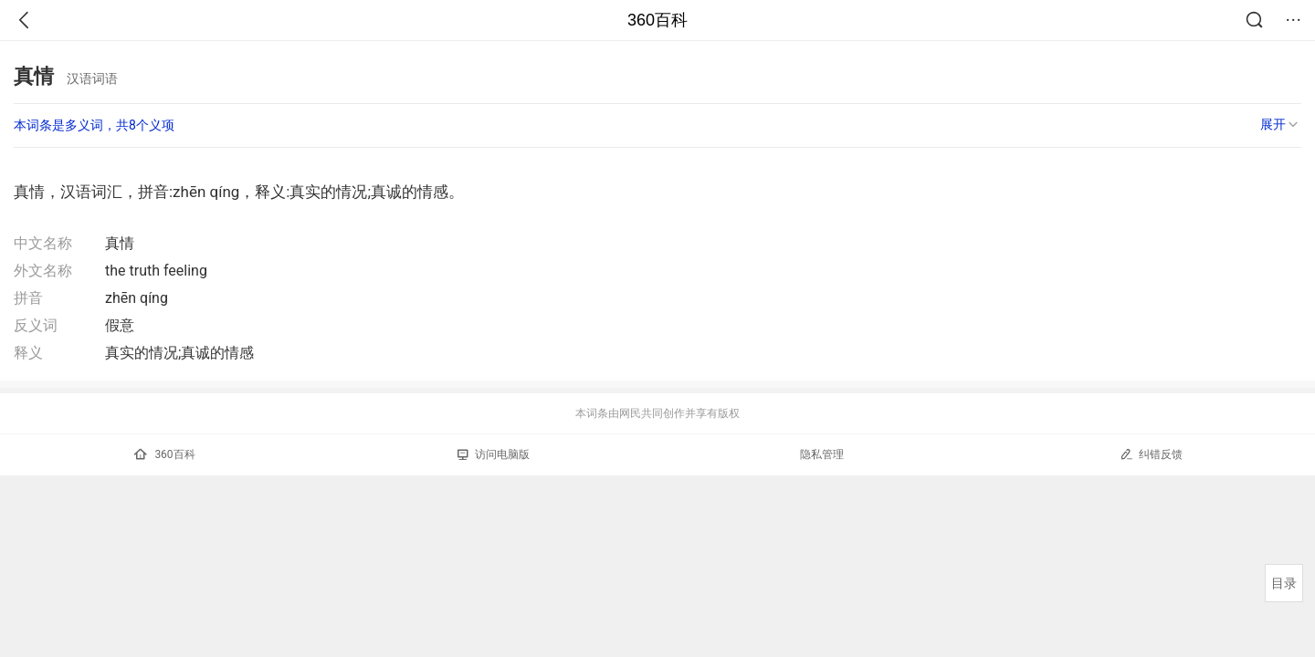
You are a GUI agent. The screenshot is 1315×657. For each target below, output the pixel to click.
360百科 (657, 20)
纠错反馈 (1151, 454)
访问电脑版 (494, 454)
